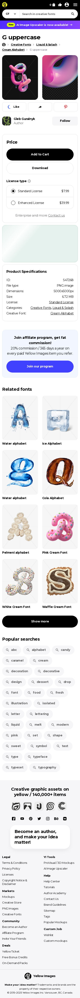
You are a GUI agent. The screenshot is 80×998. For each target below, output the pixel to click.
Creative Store (11, 902)
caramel (14, 660)
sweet (13, 746)
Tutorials (49, 887)
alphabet (36, 650)
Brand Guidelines (55, 904)
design (14, 682)
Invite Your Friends (14, 938)
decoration (17, 671)
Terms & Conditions (14, 862)
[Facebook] (13, 818)
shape (54, 735)
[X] (39, 818)
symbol (38, 746)
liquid (13, 725)
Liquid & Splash (63, 308)
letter (13, 714)
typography (44, 767)
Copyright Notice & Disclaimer (14, 882)
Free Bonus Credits (14, 957)
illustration (17, 703)
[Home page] (4, 44)
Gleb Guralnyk (24, 119)
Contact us (56, 215)
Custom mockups (55, 940)
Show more (40, 621)
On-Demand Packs (15, 963)
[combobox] (49, 14)
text (62, 746)
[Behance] (56, 818)
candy (62, 650)
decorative (49, 671)
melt (35, 725)
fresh (57, 692)
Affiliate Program (13, 933)
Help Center (52, 881)
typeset (14, 767)
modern (60, 725)
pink (12, 735)
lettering (39, 714)
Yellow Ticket (10, 951)
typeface (37, 757)
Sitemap (49, 910)
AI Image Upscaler (55, 868)
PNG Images (10, 908)
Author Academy (55, 893)
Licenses (7, 874)
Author (18, 123)
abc (11, 650)
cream (40, 660)
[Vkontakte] (64, 818)
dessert (40, 682)
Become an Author (14, 927)
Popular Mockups (55, 922)
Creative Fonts (41, 308)
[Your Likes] (60, 4)
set (32, 735)
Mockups (8, 896)
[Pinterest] (30, 818)
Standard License (61, 302)
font (12, 692)
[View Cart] (52, 4)
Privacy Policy (11, 868)
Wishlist (48, 935)
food (33, 692)
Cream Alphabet (62, 313)
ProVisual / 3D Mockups (59, 862)
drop (64, 682)
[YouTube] (22, 818)
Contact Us (51, 899)
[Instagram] (47, 818)
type (12, 757)
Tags (47, 916)
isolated (46, 703)
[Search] (72, 13)
